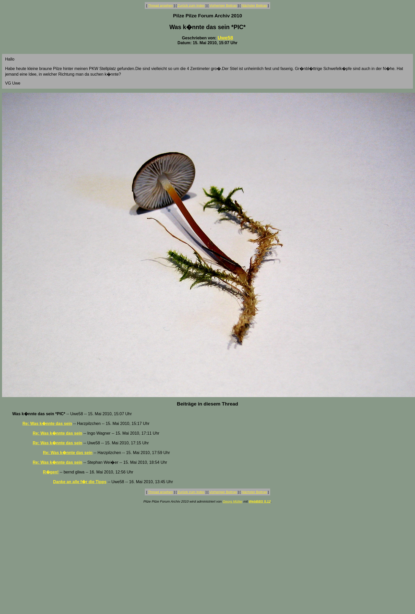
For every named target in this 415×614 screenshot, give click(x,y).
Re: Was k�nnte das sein (47, 423)
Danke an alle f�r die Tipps (79, 482)
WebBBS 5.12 (260, 501)
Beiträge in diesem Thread (207, 404)
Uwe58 (225, 37)
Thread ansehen (160, 5)
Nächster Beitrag (254, 5)
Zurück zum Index (191, 5)
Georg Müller (232, 501)
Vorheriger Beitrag (223, 5)
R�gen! (50, 472)
